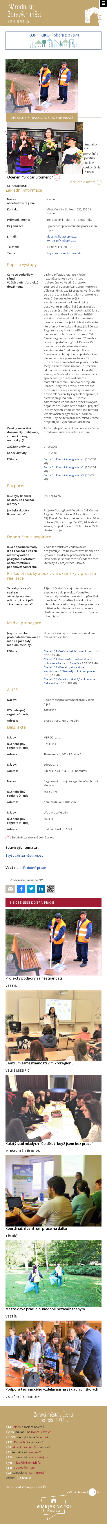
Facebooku (43, 1437)
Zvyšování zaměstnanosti (64, 253)
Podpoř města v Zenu (53, 35)
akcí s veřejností (39, 1457)
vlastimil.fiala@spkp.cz (62, 236)
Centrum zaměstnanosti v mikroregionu (39, 1063)
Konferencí (36, 1473)
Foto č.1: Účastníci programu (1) (64, 459)
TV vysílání (21, 1442)
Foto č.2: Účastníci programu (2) (64, 467)
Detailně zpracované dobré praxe (33, 837)
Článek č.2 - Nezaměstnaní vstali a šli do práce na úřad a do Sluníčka (70, 661)
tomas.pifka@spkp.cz (61, 240)
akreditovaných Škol (25, 1447)
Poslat (10, 889)
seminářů (35, 1452)
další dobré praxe (33, 867)
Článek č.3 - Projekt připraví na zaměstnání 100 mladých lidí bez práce (69, 669)
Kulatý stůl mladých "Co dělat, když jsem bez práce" (49, 1143)
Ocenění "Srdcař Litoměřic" (33, 177)
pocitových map (24, 1468)
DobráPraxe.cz (41, 1432)
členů (17, 1427)
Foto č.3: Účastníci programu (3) (64, 475)
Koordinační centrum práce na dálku (36, 1228)
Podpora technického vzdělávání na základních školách (51, 1389)
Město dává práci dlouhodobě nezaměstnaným (45, 1309)
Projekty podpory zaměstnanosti (33, 978)
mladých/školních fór (28, 1463)
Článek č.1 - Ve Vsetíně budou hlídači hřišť (71, 651)
